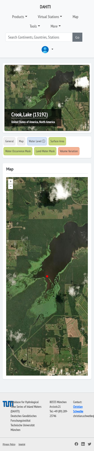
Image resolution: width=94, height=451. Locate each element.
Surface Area (57, 141)
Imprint (21, 444)
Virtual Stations (48, 16)
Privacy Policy (9, 444)
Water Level (37, 141)
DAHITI (45, 7)
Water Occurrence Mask (18, 151)
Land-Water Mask (45, 151)
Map (75, 16)
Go (77, 37)
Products (18, 16)
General (9, 141)
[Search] (39, 37)
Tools (33, 26)
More (54, 26)
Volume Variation (69, 151)
